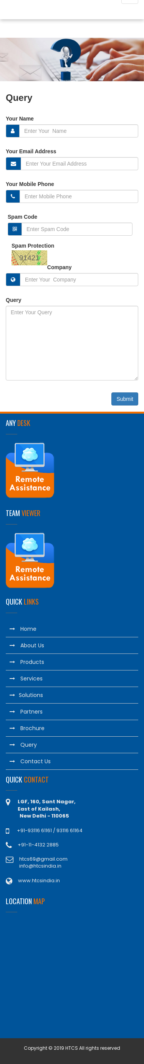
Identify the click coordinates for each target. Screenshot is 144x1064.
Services (26, 678)
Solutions (26, 695)
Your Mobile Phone (30, 184)
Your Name (20, 119)
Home (23, 629)
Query (13, 300)
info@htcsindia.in (40, 866)
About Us (27, 645)
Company (59, 267)
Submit (124, 399)
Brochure (27, 728)
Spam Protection (33, 246)
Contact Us (30, 761)
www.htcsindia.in (39, 880)
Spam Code (22, 217)
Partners (26, 711)
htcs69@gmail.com (43, 859)
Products (27, 662)
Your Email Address (31, 151)
